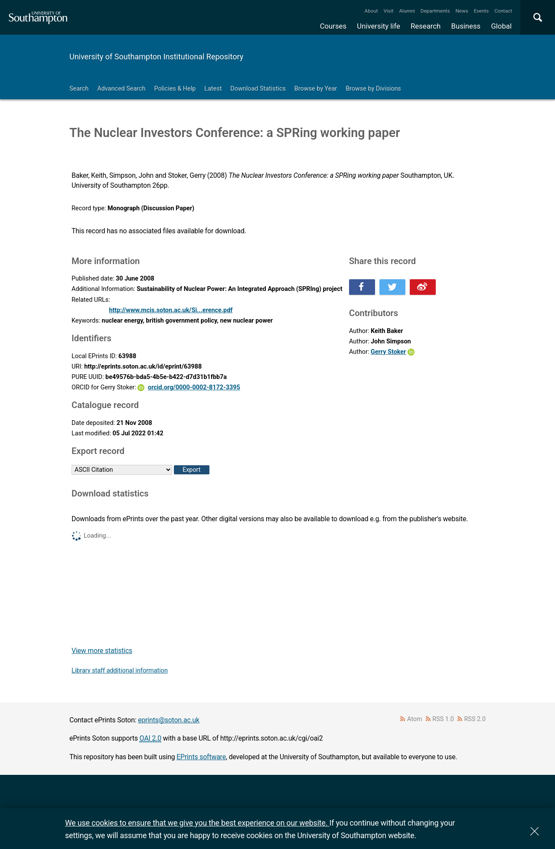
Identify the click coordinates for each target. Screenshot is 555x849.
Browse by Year (315, 88)
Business (466, 26)
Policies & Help (175, 88)
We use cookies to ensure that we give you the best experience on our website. (197, 822)
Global (501, 26)
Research (426, 26)
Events (481, 11)
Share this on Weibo (423, 287)
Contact (503, 11)
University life (378, 26)
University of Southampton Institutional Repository (156, 56)
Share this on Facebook (362, 287)
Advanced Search (121, 88)
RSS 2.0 (475, 719)
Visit (389, 11)
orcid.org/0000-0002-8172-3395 (194, 387)
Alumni (407, 11)
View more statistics (102, 651)
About (371, 11)
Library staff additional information (120, 670)
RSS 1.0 (443, 719)
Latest (213, 88)
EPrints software (201, 757)
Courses (333, 26)
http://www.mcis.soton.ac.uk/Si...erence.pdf (170, 310)
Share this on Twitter (392, 287)
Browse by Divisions (373, 88)
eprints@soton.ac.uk (168, 720)
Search (78, 88)
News (461, 11)
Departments (435, 11)
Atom (414, 719)
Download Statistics (258, 88)
